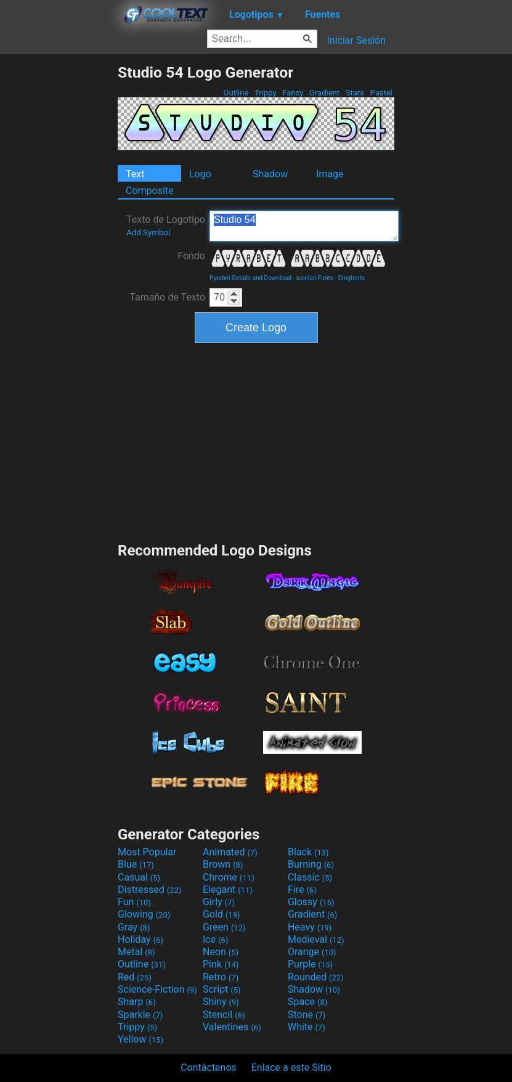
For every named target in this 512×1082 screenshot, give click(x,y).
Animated (230, 852)
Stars (354, 92)
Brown (223, 864)
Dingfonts (351, 278)
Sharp (137, 1001)
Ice (215, 939)
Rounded (316, 977)
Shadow (270, 174)
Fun (134, 902)
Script (222, 989)
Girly (219, 902)
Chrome (228, 877)
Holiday (140, 939)
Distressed (149, 889)
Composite (150, 190)
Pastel (381, 92)
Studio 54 (304, 226)
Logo (200, 174)
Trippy (265, 92)
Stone (306, 1014)
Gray (134, 927)
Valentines (232, 1027)
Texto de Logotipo (165, 225)
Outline (235, 92)
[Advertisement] (58, 248)
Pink (221, 964)
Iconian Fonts (314, 278)
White (306, 1027)
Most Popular (147, 852)
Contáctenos (209, 1067)
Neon (220, 952)
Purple (310, 964)
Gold (221, 914)
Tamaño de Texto (167, 297)
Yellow (140, 1039)
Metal (136, 952)
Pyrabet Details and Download (250, 278)
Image (330, 174)
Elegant (228, 889)
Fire (302, 889)
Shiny (221, 1001)
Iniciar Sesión (356, 40)
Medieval (316, 939)
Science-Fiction (157, 989)
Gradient (324, 92)
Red (135, 977)
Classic (310, 877)
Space (307, 1001)
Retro (220, 977)
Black (308, 852)
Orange (312, 952)
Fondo (191, 256)
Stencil (224, 1014)
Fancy (293, 92)
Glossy (311, 902)
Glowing (144, 914)
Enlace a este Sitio (291, 1067)
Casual (139, 877)
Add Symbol (148, 232)
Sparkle (140, 1014)
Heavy (309, 927)
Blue (136, 864)
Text (135, 174)
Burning (311, 864)
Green (224, 927)
